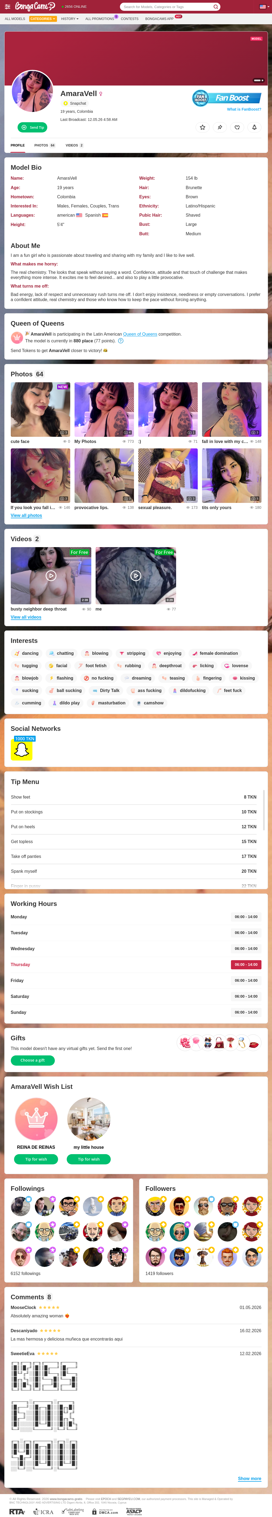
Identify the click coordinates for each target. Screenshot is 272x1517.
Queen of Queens (140, 334)
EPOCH (106, 1499)
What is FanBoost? (244, 109)
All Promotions (101, 18)
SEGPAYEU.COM (128, 1499)
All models (15, 19)
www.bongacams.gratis (66, 1499)
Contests (130, 19)
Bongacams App (160, 18)
